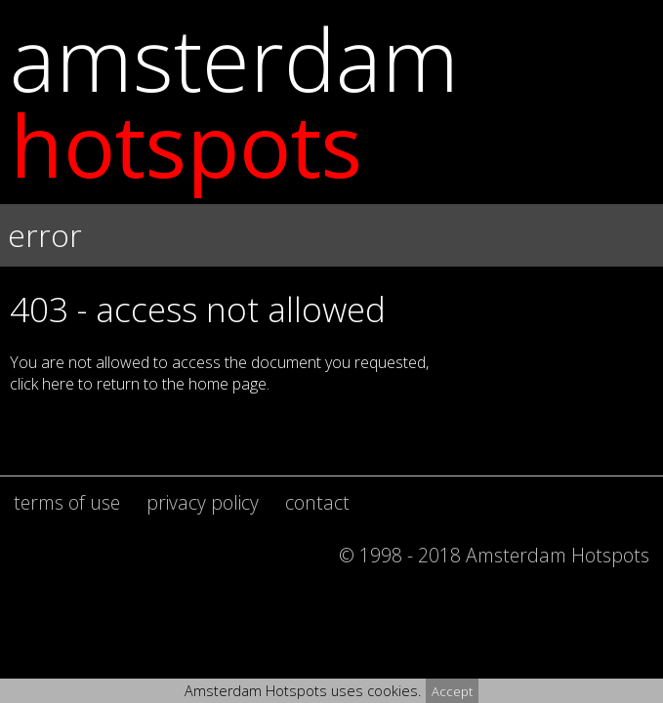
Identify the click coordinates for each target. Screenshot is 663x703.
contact (317, 502)
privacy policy (202, 502)
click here (42, 383)
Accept (452, 691)
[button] (331, 305)
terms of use (67, 502)
